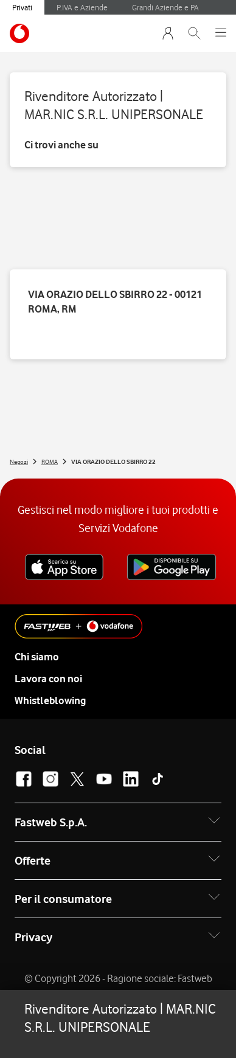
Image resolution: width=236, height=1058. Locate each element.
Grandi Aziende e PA (165, 7)
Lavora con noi (48, 678)
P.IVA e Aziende (82, 7)
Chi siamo (37, 657)
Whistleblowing (50, 700)
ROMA (49, 461)
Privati (22, 7)
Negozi (19, 461)
